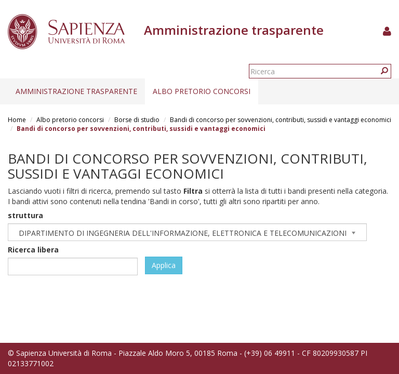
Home (17, 119)
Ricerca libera (33, 250)
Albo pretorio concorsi (201, 91)
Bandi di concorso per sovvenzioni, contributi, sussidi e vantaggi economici (280, 119)
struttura (25, 215)
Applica (164, 265)
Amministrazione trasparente (76, 91)
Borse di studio (136, 119)
